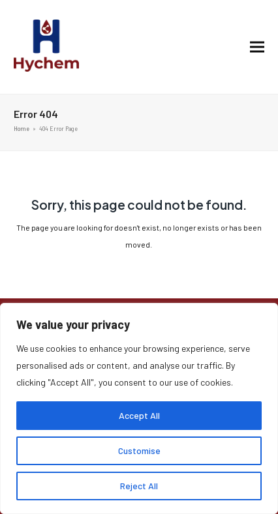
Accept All (139, 415)
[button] (257, 47)
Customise (139, 450)
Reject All (139, 485)
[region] (139, 408)
